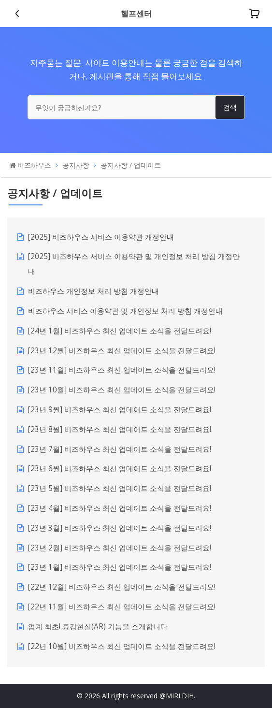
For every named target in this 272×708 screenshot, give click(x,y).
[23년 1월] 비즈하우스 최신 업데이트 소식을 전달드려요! (119, 567)
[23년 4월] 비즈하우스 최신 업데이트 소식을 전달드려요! (119, 508)
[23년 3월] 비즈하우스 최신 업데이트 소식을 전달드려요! (119, 528)
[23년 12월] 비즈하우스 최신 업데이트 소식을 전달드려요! (121, 351)
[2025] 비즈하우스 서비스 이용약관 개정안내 (101, 237)
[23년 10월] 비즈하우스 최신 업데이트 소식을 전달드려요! (121, 390)
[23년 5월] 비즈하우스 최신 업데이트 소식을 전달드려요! (119, 488)
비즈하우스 (34, 165)
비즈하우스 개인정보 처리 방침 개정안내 (93, 291)
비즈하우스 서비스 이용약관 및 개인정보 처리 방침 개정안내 (125, 311)
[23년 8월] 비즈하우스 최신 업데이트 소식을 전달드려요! (119, 429)
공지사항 (75, 165)
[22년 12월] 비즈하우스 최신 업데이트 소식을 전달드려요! (121, 587)
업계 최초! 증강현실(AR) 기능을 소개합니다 (98, 626)
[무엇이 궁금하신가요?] (136, 107)
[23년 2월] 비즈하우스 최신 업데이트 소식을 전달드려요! (119, 548)
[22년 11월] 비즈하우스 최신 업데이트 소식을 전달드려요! (121, 607)
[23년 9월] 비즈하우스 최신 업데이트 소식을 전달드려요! (119, 410)
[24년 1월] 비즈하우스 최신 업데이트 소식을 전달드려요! (119, 331)
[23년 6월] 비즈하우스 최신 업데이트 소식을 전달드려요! (119, 468)
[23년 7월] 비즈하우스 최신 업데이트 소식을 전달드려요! (119, 449)
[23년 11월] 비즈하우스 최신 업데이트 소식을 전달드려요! (121, 370)
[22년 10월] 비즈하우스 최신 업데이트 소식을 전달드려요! (121, 646)
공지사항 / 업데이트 (130, 165)
